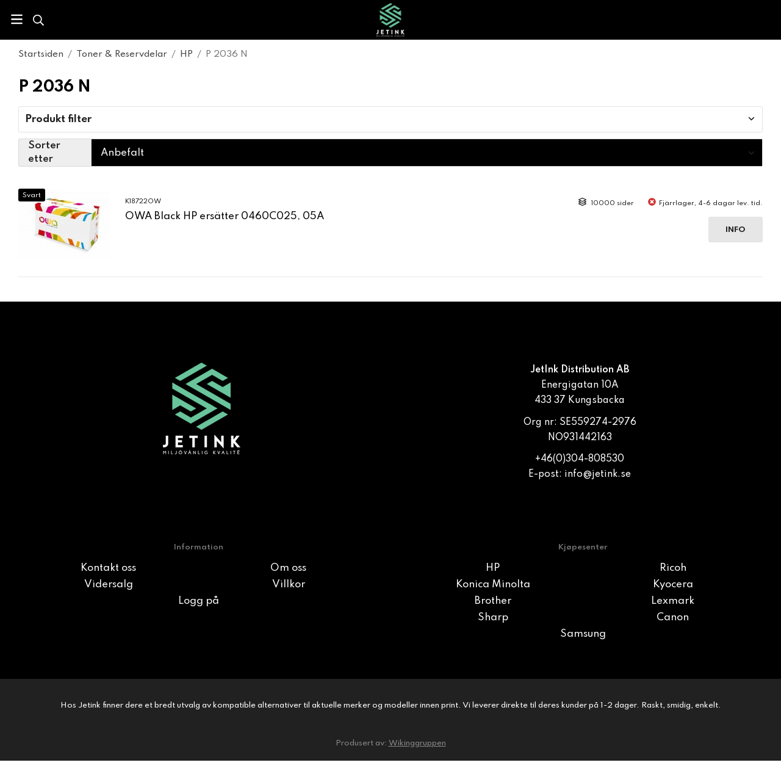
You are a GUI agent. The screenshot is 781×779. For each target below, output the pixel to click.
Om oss (288, 568)
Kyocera (673, 584)
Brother (493, 601)
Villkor (288, 584)
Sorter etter (44, 152)
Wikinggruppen (417, 743)
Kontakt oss (108, 568)
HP (493, 568)
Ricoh (673, 568)
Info (735, 230)
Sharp (493, 617)
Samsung (583, 634)
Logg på (198, 601)
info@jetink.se (597, 474)
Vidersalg (108, 584)
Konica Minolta (493, 584)
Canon (673, 617)
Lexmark (672, 601)
